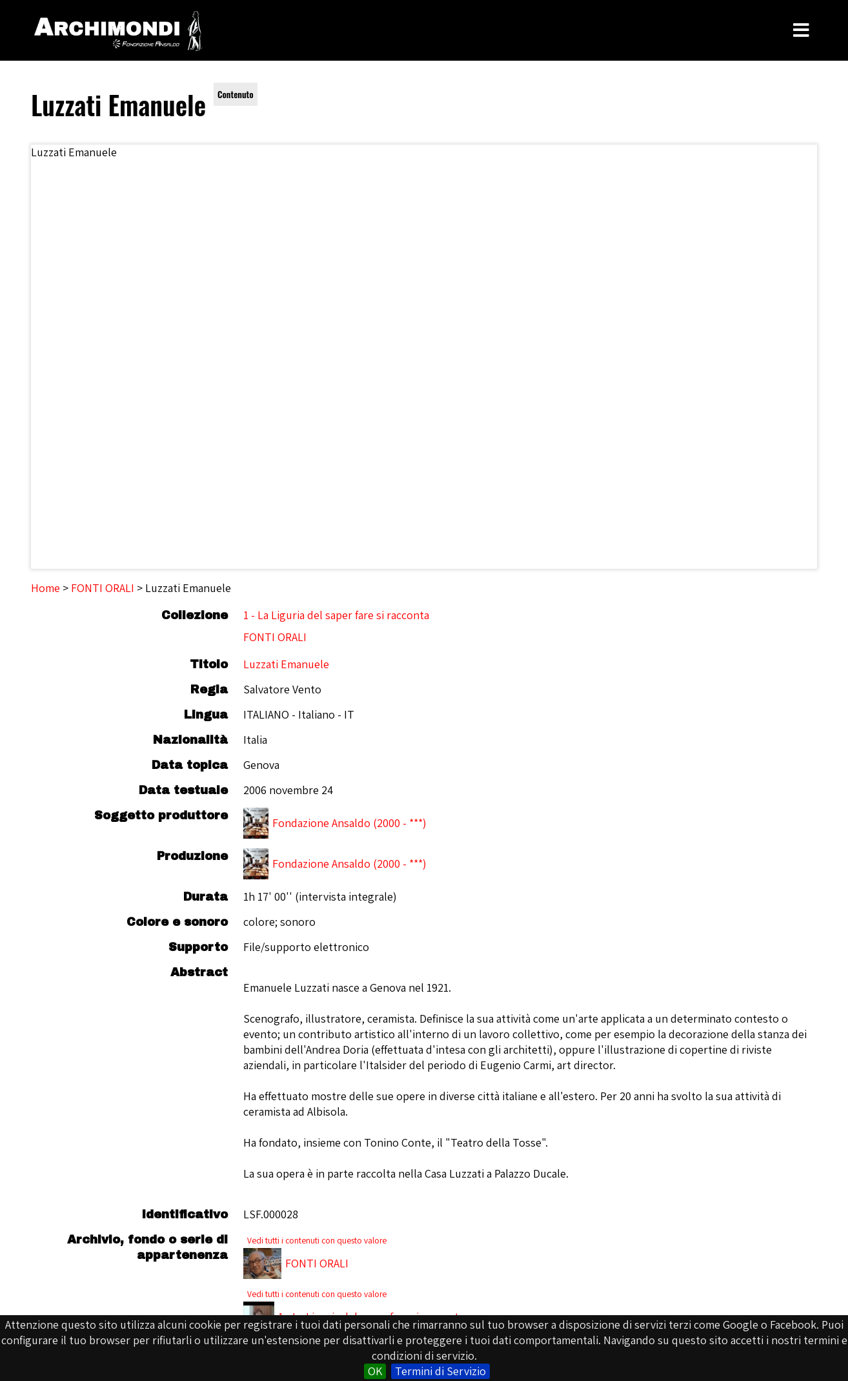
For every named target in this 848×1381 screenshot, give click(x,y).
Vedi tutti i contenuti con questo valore (317, 1240)
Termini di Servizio (440, 1371)
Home (45, 587)
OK (375, 1371)
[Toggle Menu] (801, 30)
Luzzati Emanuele (286, 664)
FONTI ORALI (102, 587)
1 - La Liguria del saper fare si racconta (336, 615)
